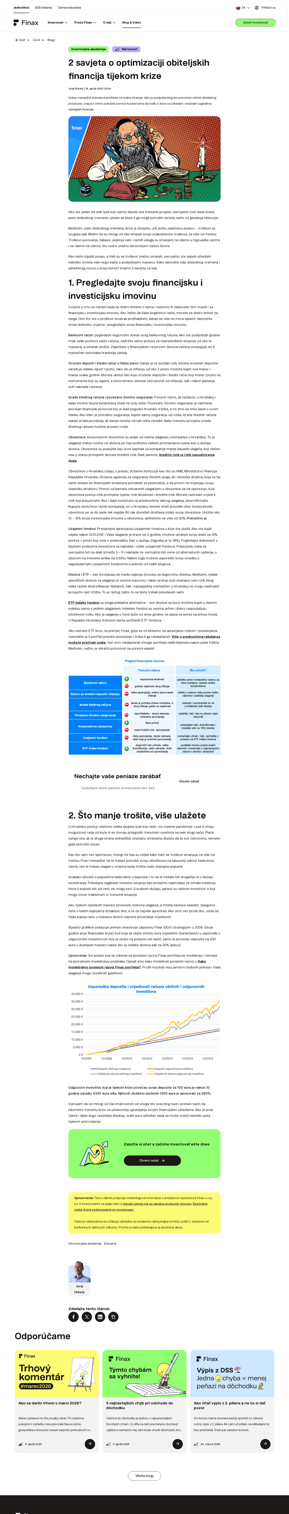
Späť (20, 40)
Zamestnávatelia (69, 7)
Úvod (36, 40)
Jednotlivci (21, 7)
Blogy (51, 40)
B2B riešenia (43, 7)
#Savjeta (110, 1243)
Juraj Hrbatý (75, 88)
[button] (243, 8)
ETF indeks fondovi (83, 603)
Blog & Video (131, 22)
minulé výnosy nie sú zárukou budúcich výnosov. (157, 1204)
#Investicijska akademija (85, 1243)
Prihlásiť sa (265, 7)
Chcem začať (189, 781)
